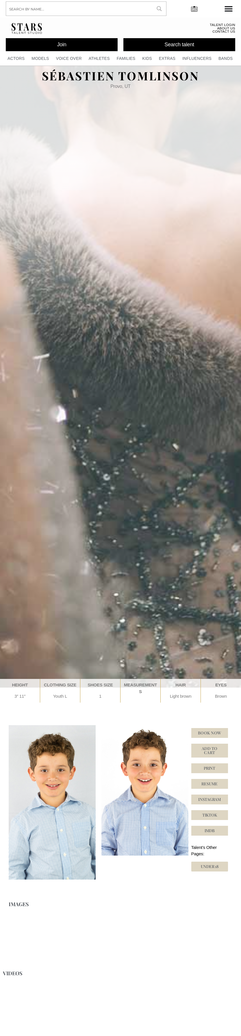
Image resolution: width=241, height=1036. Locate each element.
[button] (209, 817)
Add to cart (210, 753)
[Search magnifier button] (159, 9)
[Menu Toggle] (228, 8)
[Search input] (79, 8)
